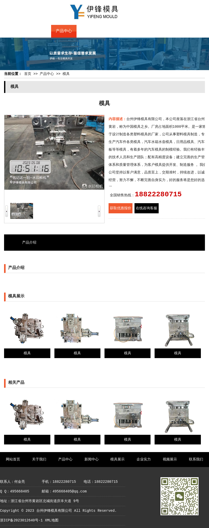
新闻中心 (89, 31)
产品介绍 (29, 243)
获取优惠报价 (120, 208)
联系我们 (191, 31)
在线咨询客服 (146, 208)
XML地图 (51, 520)
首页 (27, 74)
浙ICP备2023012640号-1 (21, 520)
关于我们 (38, 31)
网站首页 (13, 31)
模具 (66, 74)
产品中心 (64, 31)
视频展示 (166, 31)
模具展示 (115, 31)
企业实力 (140, 31)
